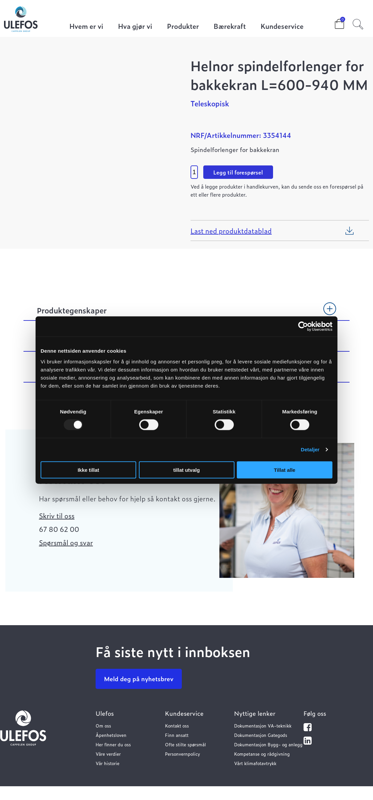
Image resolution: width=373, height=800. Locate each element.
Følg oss (315, 713)
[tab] (186, 313)
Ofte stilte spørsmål (185, 744)
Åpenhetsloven (111, 735)
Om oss (103, 725)
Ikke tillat (88, 469)
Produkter (183, 26)
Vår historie (107, 763)
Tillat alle (285, 469)
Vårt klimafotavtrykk (255, 763)
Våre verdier (108, 754)
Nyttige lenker (254, 713)
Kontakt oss (177, 725)
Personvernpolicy (182, 754)
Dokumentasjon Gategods (260, 735)
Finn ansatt (177, 735)
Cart (334, 21)
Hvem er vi (86, 26)
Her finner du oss (113, 744)
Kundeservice (282, 26)
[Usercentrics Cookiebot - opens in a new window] (303, 326)
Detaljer (310, 449)
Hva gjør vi (135, 26)
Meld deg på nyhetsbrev (138, 678)
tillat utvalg (186, 469)
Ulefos (105, 713)
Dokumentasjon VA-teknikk (262, 725)
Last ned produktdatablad (231, 231)
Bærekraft (230, 26)
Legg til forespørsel (238, 172)
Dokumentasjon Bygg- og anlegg (268, 744)
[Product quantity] (194, 172)
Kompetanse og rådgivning (262, 754)
